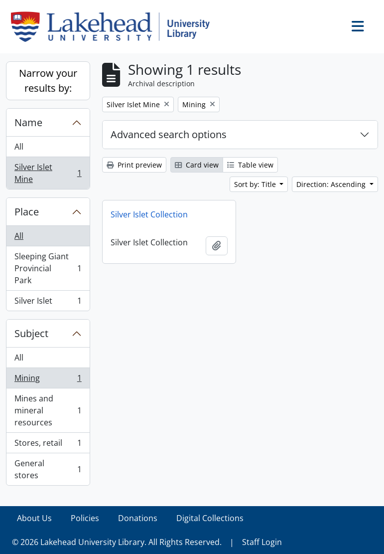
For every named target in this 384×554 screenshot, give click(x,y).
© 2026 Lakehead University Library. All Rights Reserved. (117, 542)
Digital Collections (210, 518)
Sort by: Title (256, 184)
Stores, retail (48, 445)
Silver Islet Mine (48, 173)
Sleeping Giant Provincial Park (48, 268)
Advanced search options (169, 134)
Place (26, 211)
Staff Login (262, 542)
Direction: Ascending (332, 184)
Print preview (134, 165)
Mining (48, 380)
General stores (48, 469)
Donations (137, 518)
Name (28, 122)
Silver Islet (48, 303)
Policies (85, 518)
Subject (31, 333)
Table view (250, 165)
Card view (197, 165)
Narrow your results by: (48, 80)
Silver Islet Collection (149, 214)
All (18, 146)
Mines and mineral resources (48, 410)
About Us (34, 518)
